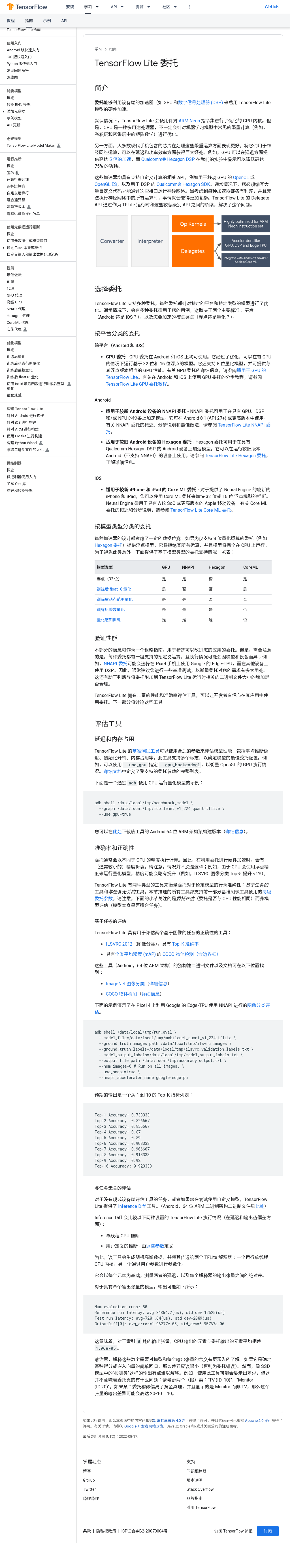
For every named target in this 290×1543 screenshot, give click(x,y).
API (114, 6)
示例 (47, 20)
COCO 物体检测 (121, 994)
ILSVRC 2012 (119, 944)
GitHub (272, 6)
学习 (98, 49)
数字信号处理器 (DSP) (200, 102)
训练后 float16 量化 (114, 589)
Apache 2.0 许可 (258, 1420)
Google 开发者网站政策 (143, 1426)
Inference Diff (132, 1206)
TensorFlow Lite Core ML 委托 (200, 510)
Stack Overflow (200, 1489)
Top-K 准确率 (185, 944)
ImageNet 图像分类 (125, 983)
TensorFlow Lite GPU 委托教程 (136, 384)
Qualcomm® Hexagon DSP (168, 159)
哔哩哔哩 (91, 1498)
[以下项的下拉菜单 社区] (177, 7)
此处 (117, 831)
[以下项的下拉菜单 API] (124, 7)
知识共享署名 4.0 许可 (171, 1420)
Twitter (89, 1489)
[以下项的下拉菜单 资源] (150, 7)
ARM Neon (189, 120)
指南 (113, 49)
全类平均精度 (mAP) (135, 954)
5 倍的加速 (120, 159)
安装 (70, 6)
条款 (87, 1531)
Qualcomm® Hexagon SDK (183, 184)
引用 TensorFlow (201, 1507)
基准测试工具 (145, 751)
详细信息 (234, 831)
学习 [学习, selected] (88, 6)
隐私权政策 (106, 1531)
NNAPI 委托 (115, 663)
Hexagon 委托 (108, 545)
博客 (87, 1471)
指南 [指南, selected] (29, 20)
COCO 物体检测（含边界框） (192, 954)
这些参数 (155, 1246)
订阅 (268, 1531)
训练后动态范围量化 (115, 599)
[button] (37, 111)
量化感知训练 (109, 620)
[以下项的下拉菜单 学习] (99, 7)
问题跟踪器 (196, 1471)
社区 (166, 6)
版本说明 (194, 1480)
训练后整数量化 (111, 609)
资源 (140, 6)
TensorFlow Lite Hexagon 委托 (235, 455)
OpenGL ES (106, 184)
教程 (11, 20)
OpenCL (241, 177)
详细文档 (113, 771)
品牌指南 (194, 1498)
